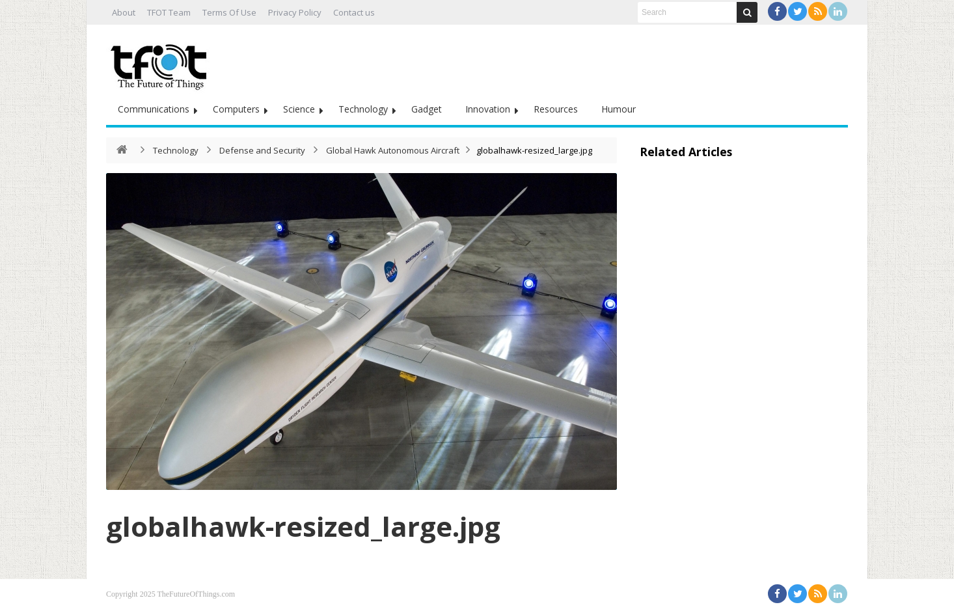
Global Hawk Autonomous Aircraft (392, 150)
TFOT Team (169, 12)
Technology (363, 109)
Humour (618, 109)
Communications (153, 109)
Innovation (487, 109)
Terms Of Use (229, 12)
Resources (556, 109)
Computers (236, 109)
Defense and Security (262, 150)
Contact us (354, 12)
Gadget (426, 109)
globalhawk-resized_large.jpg (303, 526)
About (123, 12)
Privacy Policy (294, 12)
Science (299, 109)
